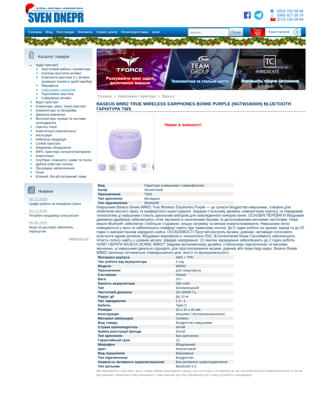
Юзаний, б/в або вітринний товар (61, 176)
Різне (40, 172)
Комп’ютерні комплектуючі (56, 131)
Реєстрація (65, 32)
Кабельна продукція (51, 139)
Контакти (85, 32)
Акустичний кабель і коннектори (65, 69)
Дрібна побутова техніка (54, 164)
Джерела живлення (50, 114)
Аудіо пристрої (47, 65)
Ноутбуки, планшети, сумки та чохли (63, 160)
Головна (35, 32)
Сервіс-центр (106, 32)
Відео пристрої (47, 102)
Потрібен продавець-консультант (54, 215)
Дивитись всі (78, 239)
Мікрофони (49, 85)
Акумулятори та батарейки (56, 110)
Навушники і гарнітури (58, 90)
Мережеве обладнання (53, 147)
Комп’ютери (45, 156)
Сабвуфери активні (56, 98)
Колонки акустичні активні (61, 73)
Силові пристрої (48, 143)
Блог (156, 32)
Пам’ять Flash (46, 127)
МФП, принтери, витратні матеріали (63, 152)
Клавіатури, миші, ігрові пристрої (61, 106)
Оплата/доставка (134, 32)
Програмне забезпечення (55, 168)
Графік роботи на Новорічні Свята (55, 204)
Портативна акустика (57, 94)
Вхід (49, 32)
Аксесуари (44, 135)
